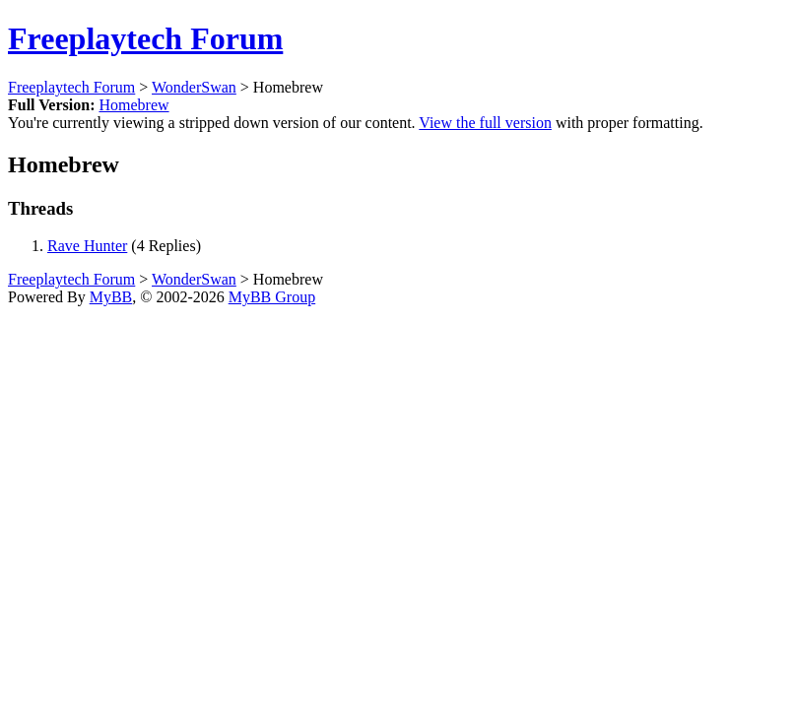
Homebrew (133, 105)
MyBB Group (272, 297)
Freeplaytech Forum (145, 38)
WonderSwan (194, 87)
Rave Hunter (87, 245)
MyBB (111, 297)
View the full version (485, 122)
